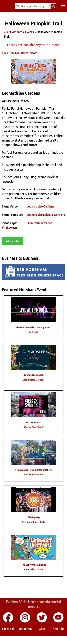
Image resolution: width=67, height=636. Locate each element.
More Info (12, 241)
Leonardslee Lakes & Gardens (46, 214)
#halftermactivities (40, 223)
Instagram (25, 628)
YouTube (58, 628)
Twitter (41, 628)
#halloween (9, 227)
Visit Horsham (13, 32)
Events (29, 32)
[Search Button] (53, 6)
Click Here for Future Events (19, 53)
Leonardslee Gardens (40, 206)
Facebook (8, 628)
